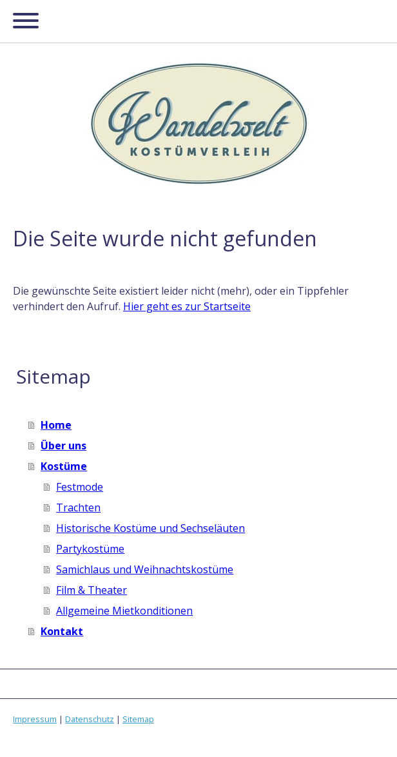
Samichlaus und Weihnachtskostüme (144, 569)
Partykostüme (90, 549)
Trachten (78, 507)
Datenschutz (89, 719)
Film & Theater (91, 590)
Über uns (63, 445)
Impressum (35, 719)
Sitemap (138, 719)
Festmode (79, 487)
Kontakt (62, 631)
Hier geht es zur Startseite (187, 306)
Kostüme (64, 466)
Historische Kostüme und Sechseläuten (150, 528)
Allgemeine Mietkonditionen (124, 611)
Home (56, 425)
